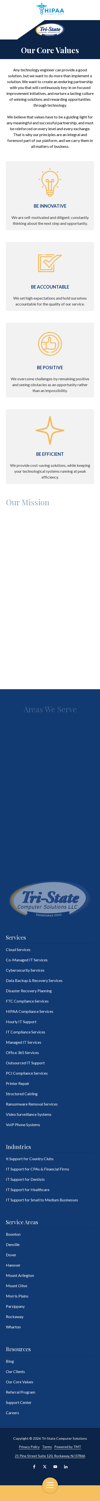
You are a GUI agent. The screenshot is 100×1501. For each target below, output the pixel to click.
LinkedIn (66, 1467)
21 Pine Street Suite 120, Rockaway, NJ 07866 (50, 1456)
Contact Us (16, 1493)
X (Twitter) (45, 1467)
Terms (47, 1447)
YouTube (55, 1467)
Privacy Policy (29, 1447)
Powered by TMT (67, 1447)
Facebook (34, 1467)
